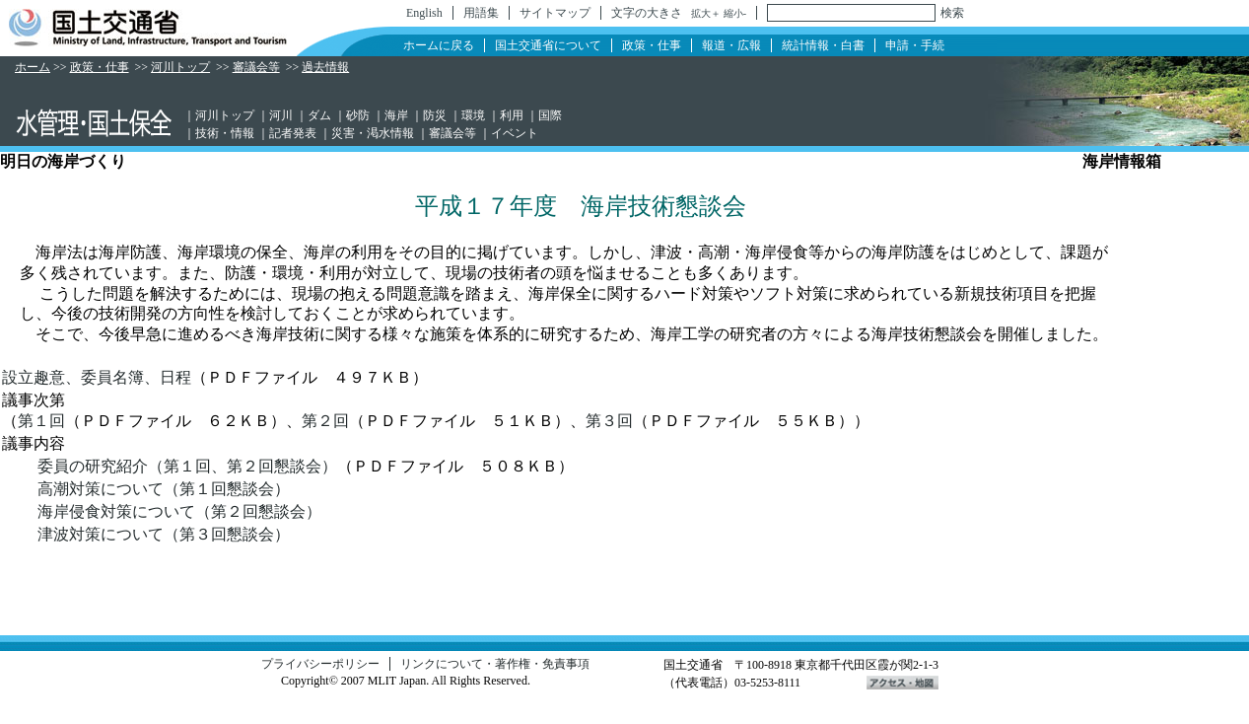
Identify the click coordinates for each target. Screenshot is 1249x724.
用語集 (481, 13)
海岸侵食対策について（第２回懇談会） (179, 511)
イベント (514, 133)
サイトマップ (555, 13)
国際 (550, 115)
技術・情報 (224, 133)
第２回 (325, 420)
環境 (473, 115)
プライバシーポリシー (320, 664)
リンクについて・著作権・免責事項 (495, 664)
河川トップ (180, 67)
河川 (281, 115)
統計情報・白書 (823, 45)
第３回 (609, 420)
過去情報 (325, 67)
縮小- (735, 13)
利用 (511, 115)
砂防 (358, 115)
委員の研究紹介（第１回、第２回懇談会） (187, 466)
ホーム (32, 67)
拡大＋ (706, 13)
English (424, 13)
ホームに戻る (438, 45)
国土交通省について (548, 45)
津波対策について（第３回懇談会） (163, 534)
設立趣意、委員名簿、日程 (96, 377)
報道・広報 (731, 45)
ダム (319, 115)
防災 (435, 115)
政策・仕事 (651, 45)
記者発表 (292, 133)
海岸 (396, 115)
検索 (952, 13)
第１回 (41, 420)
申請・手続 (914, 45)
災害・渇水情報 (372, 133)
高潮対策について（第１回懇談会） (163, 488)
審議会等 (256, 67)
